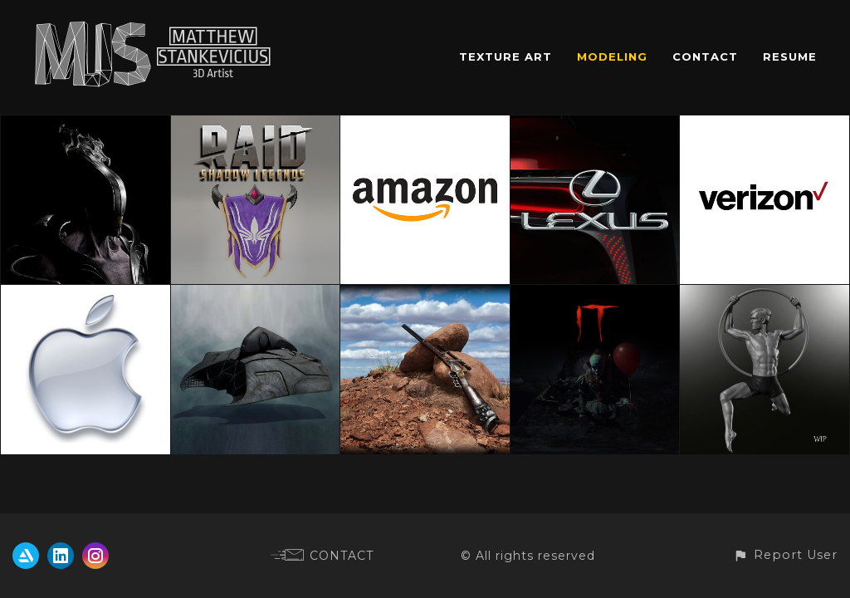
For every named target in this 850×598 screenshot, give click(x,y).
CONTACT (705, 56)
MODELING (612, 56)
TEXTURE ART (505, 56)
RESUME (790, 56)
